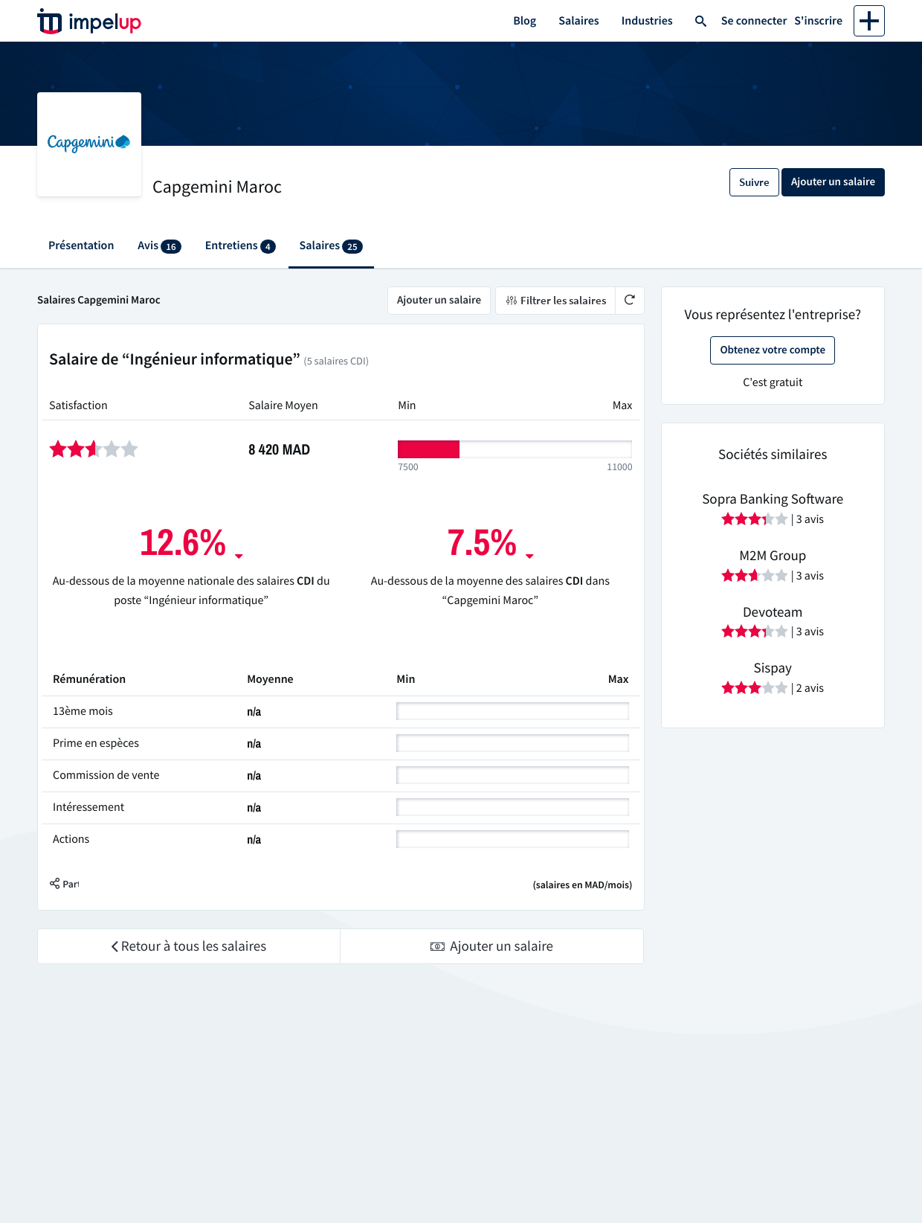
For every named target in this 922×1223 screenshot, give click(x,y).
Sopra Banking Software (772, 499)
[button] (75, 884)
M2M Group (772, 556)
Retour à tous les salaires (189, 946)
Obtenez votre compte (772, 350)
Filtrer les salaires (555, 300)
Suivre (754, 182)
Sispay (772, 668)
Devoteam (773, 612)
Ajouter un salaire (439, 300)
